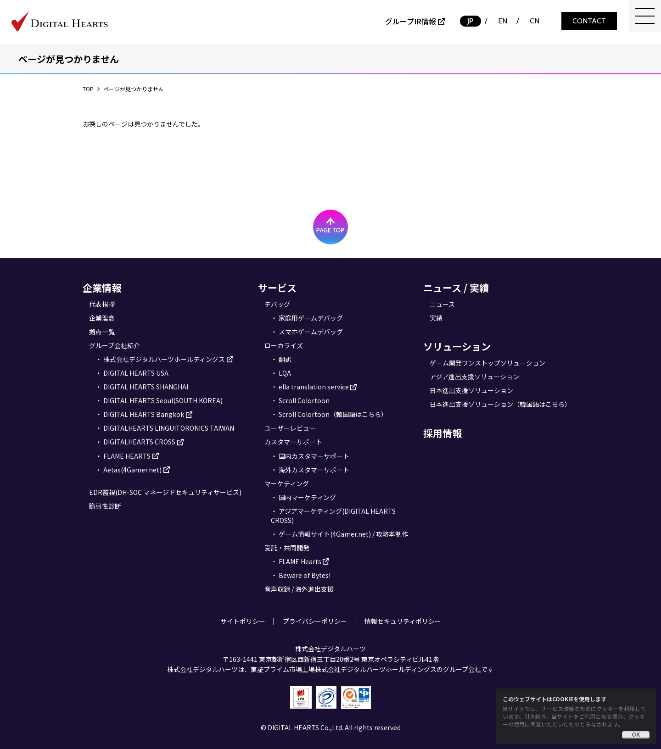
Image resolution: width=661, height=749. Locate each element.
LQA (285, 372)
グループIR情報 (410, 21)
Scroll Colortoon (304, 400)
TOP (88, 89)
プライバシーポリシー (315, 621)
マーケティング (286, 483)
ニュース (442, 304)
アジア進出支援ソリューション (474, 376)
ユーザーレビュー (290, 428)
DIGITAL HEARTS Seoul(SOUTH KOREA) (163, 400)
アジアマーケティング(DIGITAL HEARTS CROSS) (333, 515)
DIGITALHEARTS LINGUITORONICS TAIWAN (168, 428)
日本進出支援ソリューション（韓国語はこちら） (500, 404)
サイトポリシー (242, 621)
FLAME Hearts (300, 561)
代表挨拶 (102, 304)
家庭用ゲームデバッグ (311, 317)
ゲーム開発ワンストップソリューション (487, 362)
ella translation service (314, 386)
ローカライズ (283, 345)
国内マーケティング (307, 497)
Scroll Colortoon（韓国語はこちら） (333, 414)
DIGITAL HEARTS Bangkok (143, 414)
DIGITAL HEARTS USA (135, 372)
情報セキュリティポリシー (402, 621)
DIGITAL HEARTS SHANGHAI (145, 386)
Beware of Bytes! (304, 575)
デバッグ (277, 304)
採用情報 (442, 433)
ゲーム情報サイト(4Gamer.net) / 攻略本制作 (343, 533)
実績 (436, 317)
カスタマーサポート (293, 441)
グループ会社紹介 (114, 345)
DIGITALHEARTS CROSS (139, 441)
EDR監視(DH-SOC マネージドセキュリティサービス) (165, 492)
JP (470, 21)
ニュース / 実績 (456, 287)
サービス (277, 287)
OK (636, 734)
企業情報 (102, 287)
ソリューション (457, 346)
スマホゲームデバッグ (311, 331)
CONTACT (589, 21)
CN (534, 21)
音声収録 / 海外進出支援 (299, 589)
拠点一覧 (102, 331)
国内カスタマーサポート (314, 455)
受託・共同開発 (286, 547)
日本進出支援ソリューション (471, 390)
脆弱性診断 (105, 505)
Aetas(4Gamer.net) (132, 469)
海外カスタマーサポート (314, 469)
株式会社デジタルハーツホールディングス (164, 359)
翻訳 (285, 359)
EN (502, 21)
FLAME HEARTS (127, 455)
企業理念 (102, 317)
